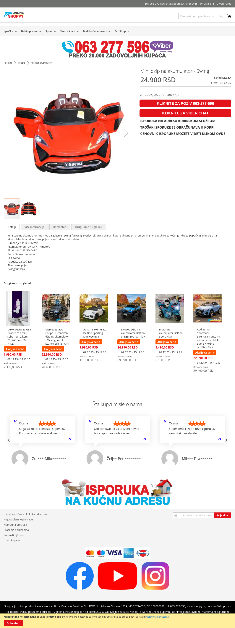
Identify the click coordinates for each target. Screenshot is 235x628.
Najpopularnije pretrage (18, 519)
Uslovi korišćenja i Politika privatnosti (26, 514)
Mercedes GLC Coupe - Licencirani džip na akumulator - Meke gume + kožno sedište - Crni (57, 336)
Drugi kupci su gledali (88, 227)
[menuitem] (9, 31)
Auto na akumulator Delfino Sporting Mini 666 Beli (95, 333)
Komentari (60, 227)
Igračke (22, 62)
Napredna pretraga (15, 524)
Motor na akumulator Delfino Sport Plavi (171, 333)
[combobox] (201, 16)
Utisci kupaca (12, 540)
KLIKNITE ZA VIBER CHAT (185, 113)
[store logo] (14, 15)
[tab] (12, 227)
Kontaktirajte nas (14, 535)
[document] (117, 620)
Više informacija (35, 227)
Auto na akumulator (41, 62)
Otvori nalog (223, 3)
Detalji (12, 227)
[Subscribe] (222, 515)
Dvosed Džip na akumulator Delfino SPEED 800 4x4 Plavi (133, 333)
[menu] (117, 31)
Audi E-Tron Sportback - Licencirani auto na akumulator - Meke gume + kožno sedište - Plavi (208, 338)
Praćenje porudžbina (16, 530)
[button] (126, 133)
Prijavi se (205, 3)
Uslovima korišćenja (157, 616)
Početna (8, 62)
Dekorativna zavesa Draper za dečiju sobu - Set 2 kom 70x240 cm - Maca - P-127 (19, 336)
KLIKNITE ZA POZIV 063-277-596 (185, 103)
